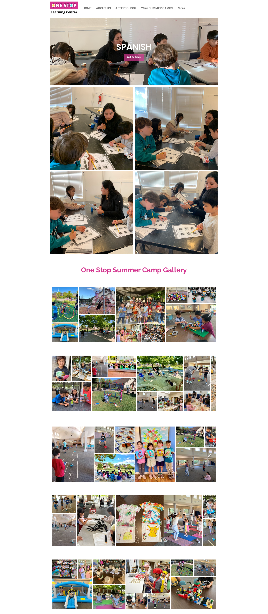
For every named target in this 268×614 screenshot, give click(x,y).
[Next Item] (210, 314)
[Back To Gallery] (134, 57)
